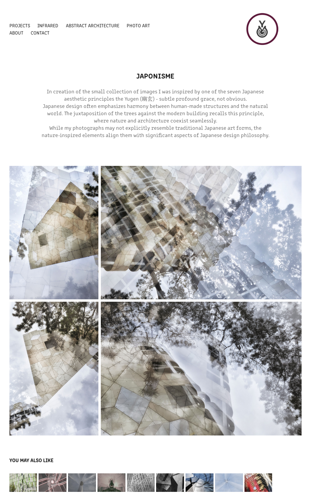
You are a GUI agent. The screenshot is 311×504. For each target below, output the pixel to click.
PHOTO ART (138, 25)
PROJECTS (19, 25)
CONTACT (40, 32)
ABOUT (16, 32)
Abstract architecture (92, 25)
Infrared (47, 25)
